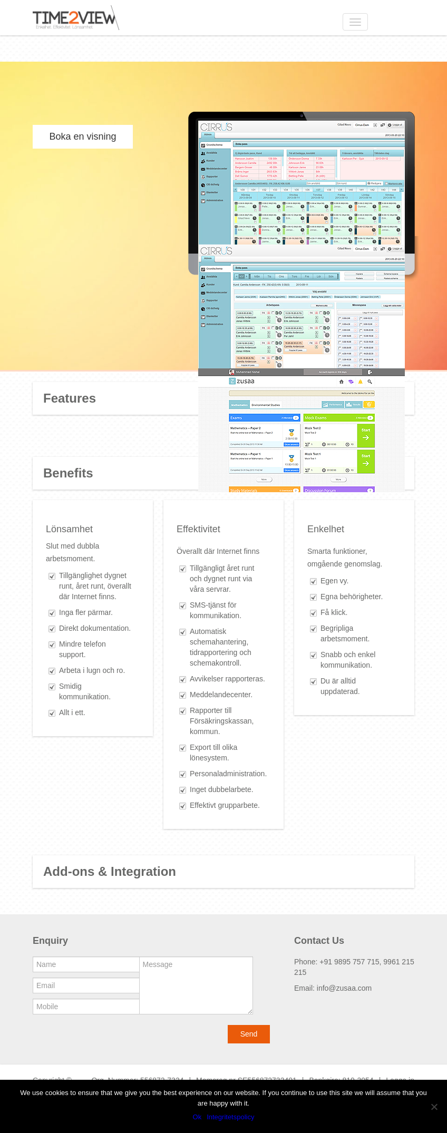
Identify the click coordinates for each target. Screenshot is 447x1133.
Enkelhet (325, 529)
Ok (197, 1117)
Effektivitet (198, 529)
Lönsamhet (69, 529)
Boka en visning (82, 136)
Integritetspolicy (230, 1117)
